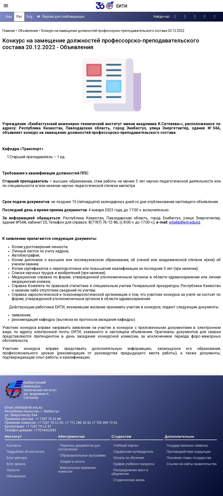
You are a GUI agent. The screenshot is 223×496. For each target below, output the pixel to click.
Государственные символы (187, 445)
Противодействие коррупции (189, 452)
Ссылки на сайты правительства (191, 464)
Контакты (14, 445)
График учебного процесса (133, 464)
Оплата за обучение (128, 458)
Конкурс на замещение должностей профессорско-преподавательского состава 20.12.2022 (112, 31)
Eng (29, 16)
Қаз (9, 16)
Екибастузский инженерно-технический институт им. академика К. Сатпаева (40, 390)
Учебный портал (125, 445)
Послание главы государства (189, 458)
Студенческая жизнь (129, 480)
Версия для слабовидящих (61, 16)
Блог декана (16, 464)
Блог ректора (17, 458)
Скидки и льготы (72, 461)
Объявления (28, 31)
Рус (19, 16)
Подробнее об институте (26, 452)
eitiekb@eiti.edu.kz (184, 222)
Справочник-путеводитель (133, 452)
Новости (13, 470)
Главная (8, 31)
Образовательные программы (83, 455)
